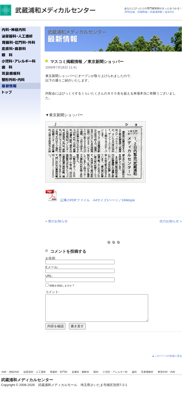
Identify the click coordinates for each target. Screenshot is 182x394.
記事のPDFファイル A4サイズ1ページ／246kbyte (97, 200)
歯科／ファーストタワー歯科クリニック (20, 67)
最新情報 (20, 86)
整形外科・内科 (166, 371)
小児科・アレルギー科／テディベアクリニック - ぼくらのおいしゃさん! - (20, 61)
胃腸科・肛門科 (58, 371)
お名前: (50, 258)
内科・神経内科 (10, 371)
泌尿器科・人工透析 (34, 371)
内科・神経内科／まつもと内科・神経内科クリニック (20, 29)
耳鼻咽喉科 (147, 371)
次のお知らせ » (170, 221)
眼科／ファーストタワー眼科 (20, 55)
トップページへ (20, 92)
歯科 (134, 371)
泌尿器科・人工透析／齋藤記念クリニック (20, 36)
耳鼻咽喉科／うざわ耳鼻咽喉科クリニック (20, 73)
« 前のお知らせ (56, 221)
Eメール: (51, 267)
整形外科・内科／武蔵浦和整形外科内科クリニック (20, 79)
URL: (49, 276)
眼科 (96, 371)
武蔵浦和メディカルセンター (47, 10)
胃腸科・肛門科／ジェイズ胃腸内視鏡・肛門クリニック (20, 42)
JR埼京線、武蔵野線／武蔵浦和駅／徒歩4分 (149, 11)
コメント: (52, 292)
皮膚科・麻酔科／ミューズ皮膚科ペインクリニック (20, 48)
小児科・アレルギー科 (115, 371)
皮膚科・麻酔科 (80, 371)
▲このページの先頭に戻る (167, 355)
